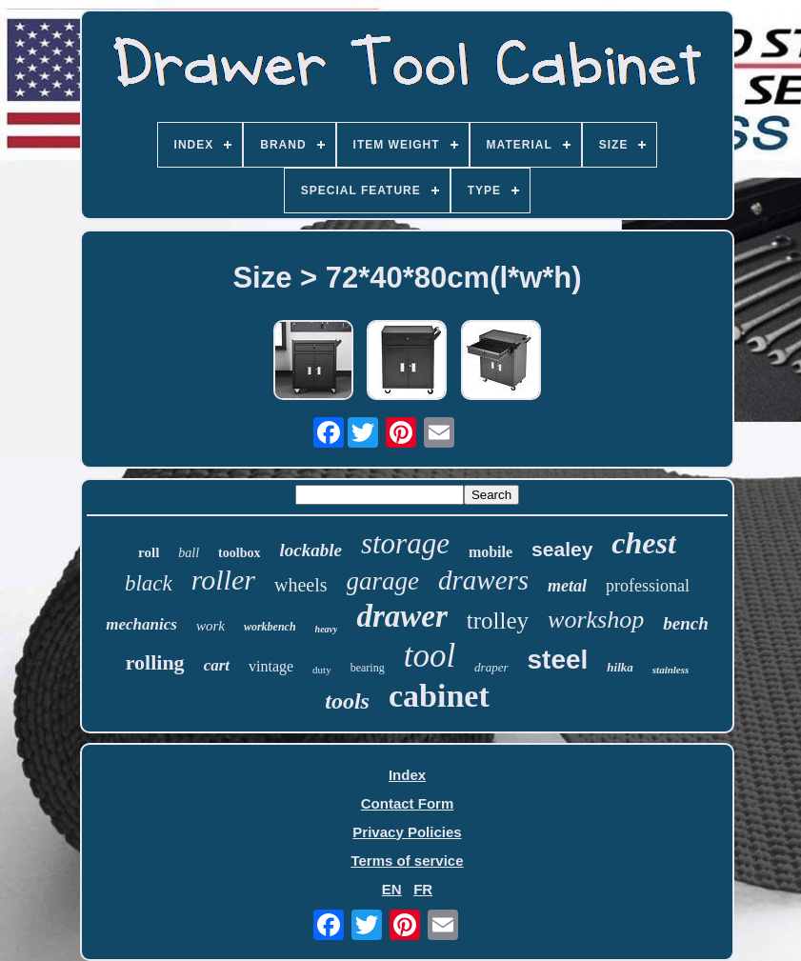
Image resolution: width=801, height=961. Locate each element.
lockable (310, 550)
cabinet (439, 695)
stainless (671, 669)
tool (429, 655)
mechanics (141, 624)
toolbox (239, 553)
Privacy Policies (406, 832)
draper (491, 667)
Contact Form (407, 803)
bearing (367, 667)
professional (648, 585)
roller (223, 579)
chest (643, 543)
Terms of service (406, 860)
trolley (498, 620)
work (210, 625)
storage (405, 543)
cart (217, 665)
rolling (155, 662)
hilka (619, 667)
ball (188, 553)
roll (148, 552)
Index (407, 775)
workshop (596, 619)
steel (558, 659)
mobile (490, 552)
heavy (326, 629)
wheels (301, 584)
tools (347, 701)
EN (392, 889)
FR (422, 889)
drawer (401, 616)
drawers (483, 580)
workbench (270, 626)
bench (686, 623)
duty (321, 669)
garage (383, 581)
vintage (271, 666)
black (148, 583)
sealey (561, 549)
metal (567, 585)
